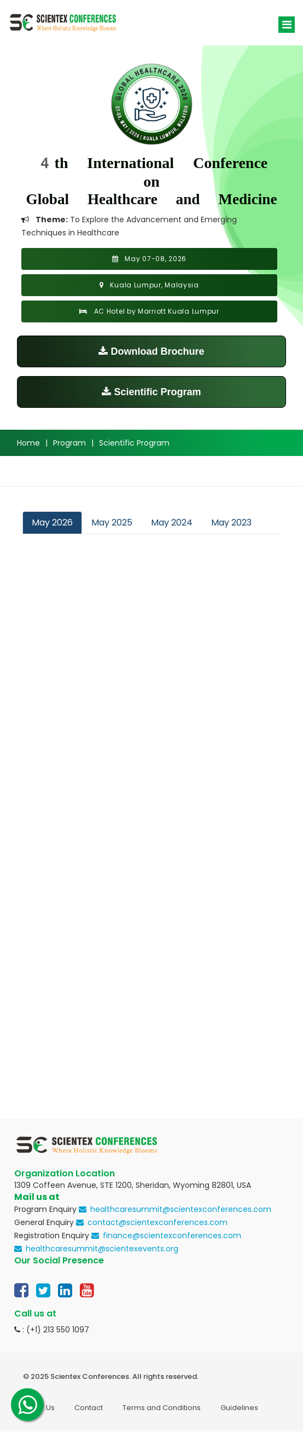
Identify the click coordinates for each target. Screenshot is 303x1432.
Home (28, 442)
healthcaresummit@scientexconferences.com (180, 1209)
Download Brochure (151, 351)
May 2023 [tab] (231, 522)
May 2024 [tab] (172, 522)
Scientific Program (151, 391)
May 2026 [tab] (52, 522)
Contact (88, 1407)
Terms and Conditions (162, 1407)
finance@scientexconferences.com (172, 1235)
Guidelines (239, 1407)
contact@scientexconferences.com (158, 1222)
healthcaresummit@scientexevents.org (102, 1248)
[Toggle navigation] (286, 24)
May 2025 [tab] (111, 522)
